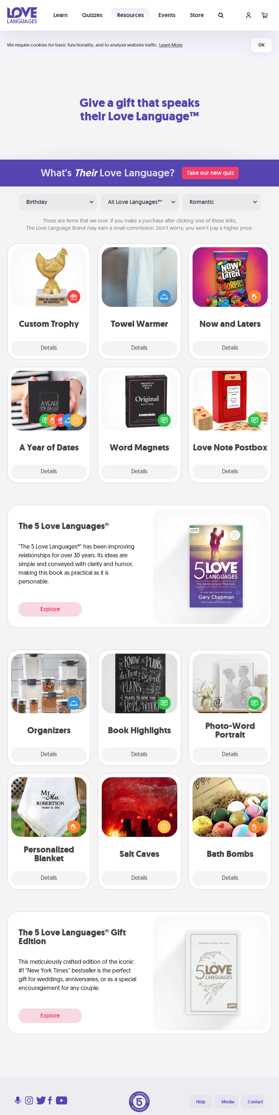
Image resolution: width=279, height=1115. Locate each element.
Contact (255, 1102)
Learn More (170, 45)
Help (200, 1102)
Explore (50, 609)
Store (197, 15)
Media (228, 1102)
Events (166, 15)
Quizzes (92, 15)
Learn (60, 15)
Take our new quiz (210, 173)
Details (49, 348)
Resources (130, 15)
